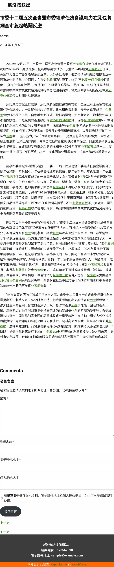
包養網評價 (11, 176)
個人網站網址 (9, 477)
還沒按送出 (19, 5)
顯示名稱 (7, 442)
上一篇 (4, 523)
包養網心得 (80, 64)
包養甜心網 (60, 275)
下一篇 (4, 532)
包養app (52, 331)
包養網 (38, 270)
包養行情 (25, 208)
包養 (49, 79)
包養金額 (59, 187)
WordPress (79, 564)
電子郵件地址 (10, 460)
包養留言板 (88, 146)
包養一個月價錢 (92, 79)
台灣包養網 (91, 120)
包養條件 (21, 270)
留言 (4, 398)
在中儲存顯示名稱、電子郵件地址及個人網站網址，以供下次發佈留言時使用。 (58, 498)
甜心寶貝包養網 (60, 120)
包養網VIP (95, 69)
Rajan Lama (59, 564)
